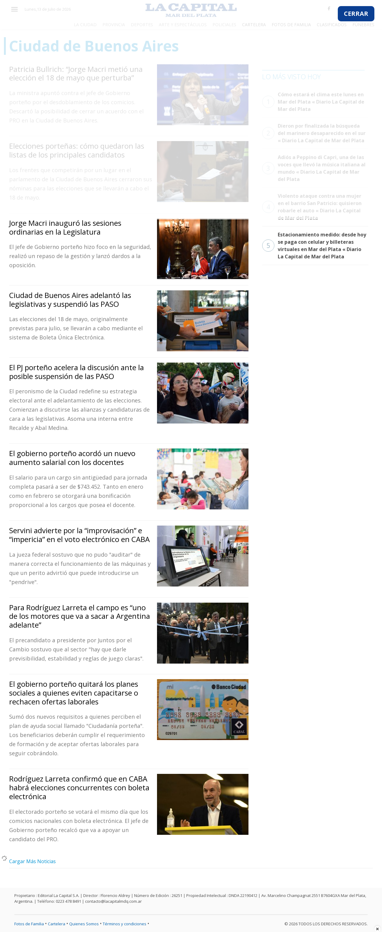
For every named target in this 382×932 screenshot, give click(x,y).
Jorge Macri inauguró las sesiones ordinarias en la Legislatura (65, 227)
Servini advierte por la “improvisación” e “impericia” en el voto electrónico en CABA (79, 534)
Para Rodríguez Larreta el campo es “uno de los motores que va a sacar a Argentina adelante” (79, 616)
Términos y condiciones (124, 924)
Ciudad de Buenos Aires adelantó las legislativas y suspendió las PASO (70, 299)
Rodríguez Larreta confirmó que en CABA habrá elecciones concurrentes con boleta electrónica (79, 787)
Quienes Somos (84, 924)
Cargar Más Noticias (32, 861)
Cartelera (56, 924)
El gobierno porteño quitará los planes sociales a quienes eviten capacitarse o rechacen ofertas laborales (73, 693)
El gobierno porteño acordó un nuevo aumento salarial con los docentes (72, 457)
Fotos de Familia (29, 924)
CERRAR (356, 13)
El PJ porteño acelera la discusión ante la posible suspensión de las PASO (76, 371)
